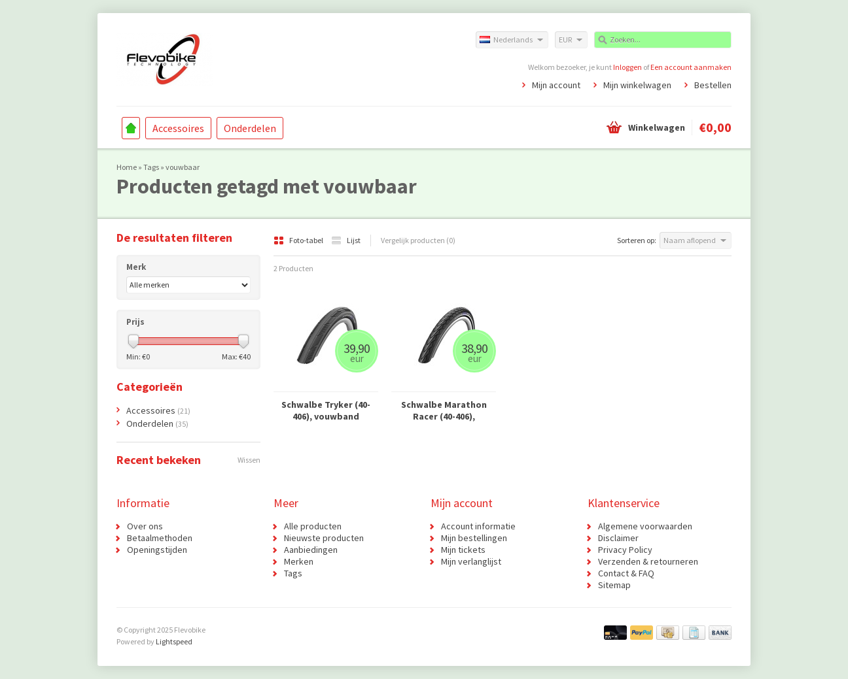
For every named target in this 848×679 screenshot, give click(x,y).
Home (131, 128)
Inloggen (627, 67)
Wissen (249, 460)
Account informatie (478, 526)
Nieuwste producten (324, 538)
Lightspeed (174, 641)
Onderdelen (250, 128)
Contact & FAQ (626, 573)
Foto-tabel (299, 240)
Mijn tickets (463, 549)
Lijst (346, 240)
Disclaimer (618, 538)
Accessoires (178, 128)
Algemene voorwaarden (645, 526)
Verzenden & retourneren (648, 561)
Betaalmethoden (159, 538)
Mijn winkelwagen (637, 85)
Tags (151, 167)
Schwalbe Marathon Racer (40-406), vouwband (444, 410)
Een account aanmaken (691, 67)
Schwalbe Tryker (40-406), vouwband (325, 410)
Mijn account (556, 85)
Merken (298, 561)
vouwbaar (183, 167)
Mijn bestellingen (474, 538)
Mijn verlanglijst (471, 561)
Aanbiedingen (311, 549)
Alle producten (313, 526)
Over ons (145, 526)
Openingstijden (157, 549)
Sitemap (614, 585)
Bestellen (713, 85)
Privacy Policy (625, 549)
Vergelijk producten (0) (418, 240)
